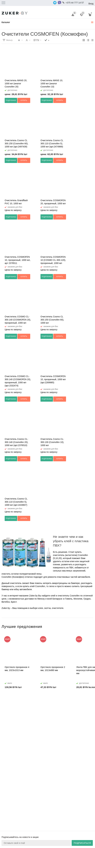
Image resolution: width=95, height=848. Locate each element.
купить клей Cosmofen (34, 586)
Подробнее (11, 100)
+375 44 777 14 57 (75, 2)
